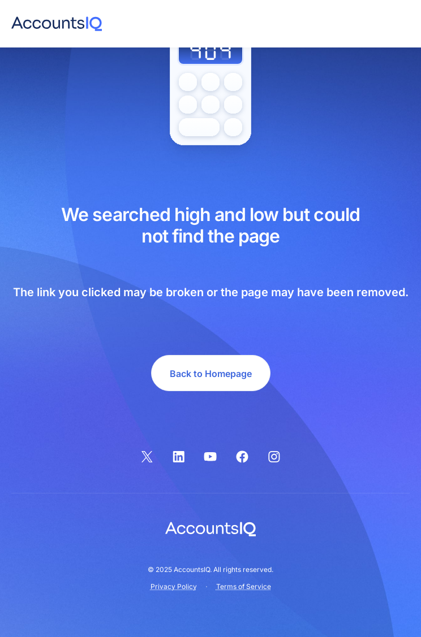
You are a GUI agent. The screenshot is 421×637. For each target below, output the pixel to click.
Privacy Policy (174, 586)
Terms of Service (243, 586)
